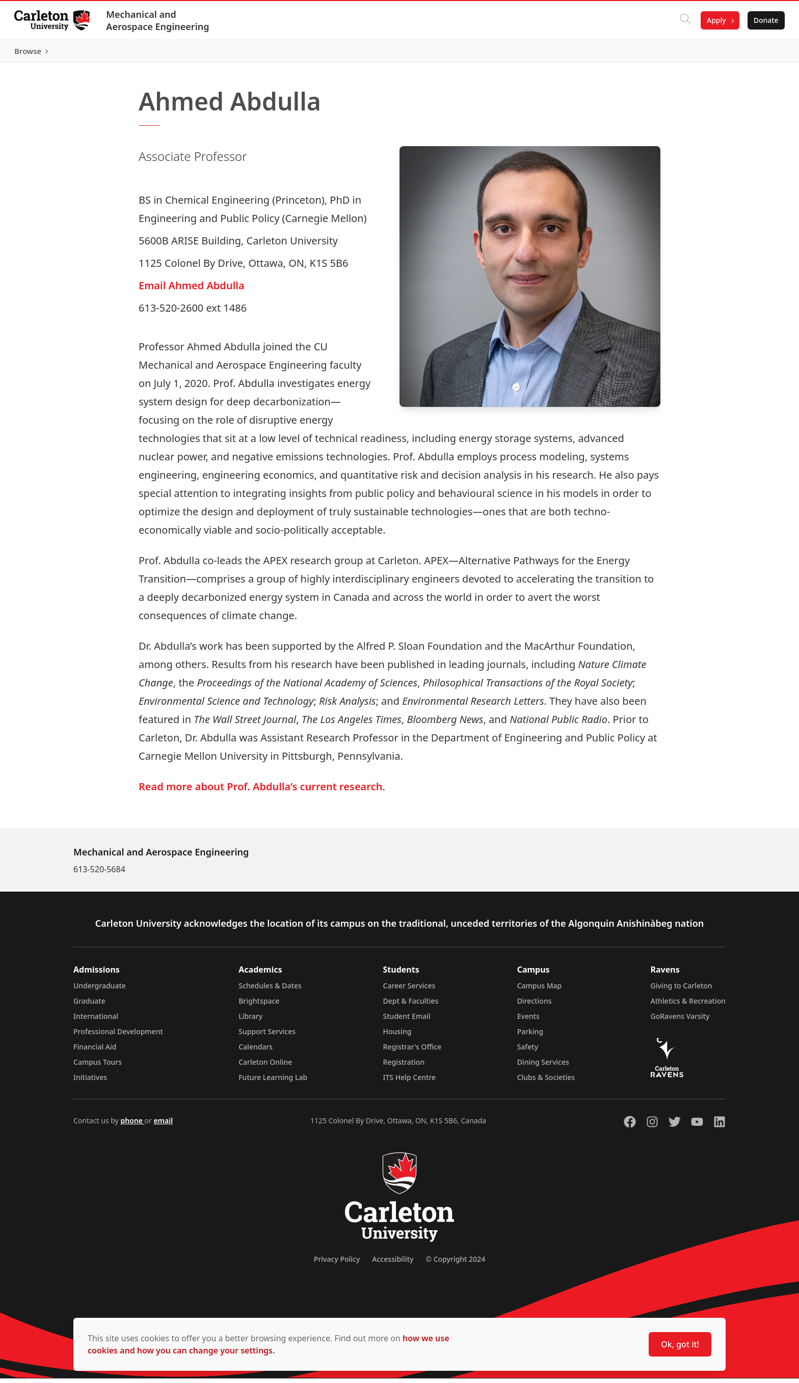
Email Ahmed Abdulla (192, 290)
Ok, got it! (680, 1344)
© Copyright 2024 (455, 1263)
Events (528, 1021)
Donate (764, 20)
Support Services (267, 1036)
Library (250, 1021)
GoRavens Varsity (680, 1021)
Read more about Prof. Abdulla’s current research (260, 791)
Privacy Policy (337, 1263)
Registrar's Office (412, 1051)
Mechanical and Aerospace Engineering (159, 20)
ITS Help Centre (409, 1082)
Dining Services (543, 1066)
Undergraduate (99, 990)
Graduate (89, 1005)
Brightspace (258, 1005)
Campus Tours (97, 1066)
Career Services (409, 990)
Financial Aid (94, 1051)
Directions (534, 1005)
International (95, 1021)
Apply (714, 20)
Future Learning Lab (272, 1082)
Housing (397, 1036)
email (163, 1125)
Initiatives (90, 1082)
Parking (530, 1036)
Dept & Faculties (411, 1005)
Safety (528, 1051)
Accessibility (392, 1263)
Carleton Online (265, 1066)
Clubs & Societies (546, 1082)
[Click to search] (683, 20)
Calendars (255, 1051)
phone (132, 1125)
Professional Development (118, 1036)
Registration (404, 1066)
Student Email (407, 1021)
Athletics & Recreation (688, 1005)
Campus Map (539, 990)
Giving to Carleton (681, 990)
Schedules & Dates (270, 990)
